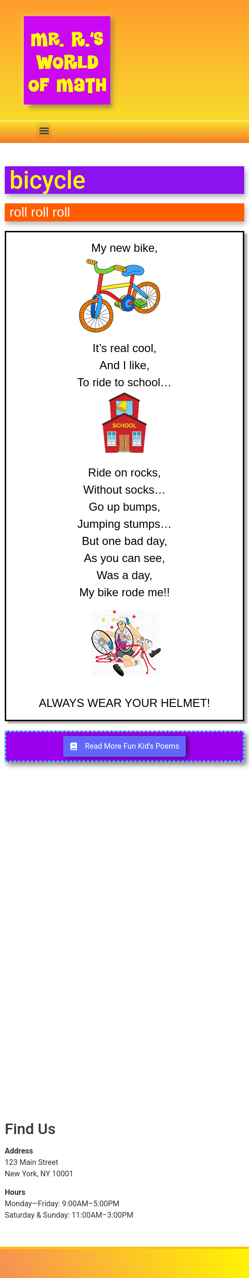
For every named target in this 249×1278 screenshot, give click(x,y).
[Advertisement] (124, 860)
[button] (44, 130)
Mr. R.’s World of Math (67, 62)
